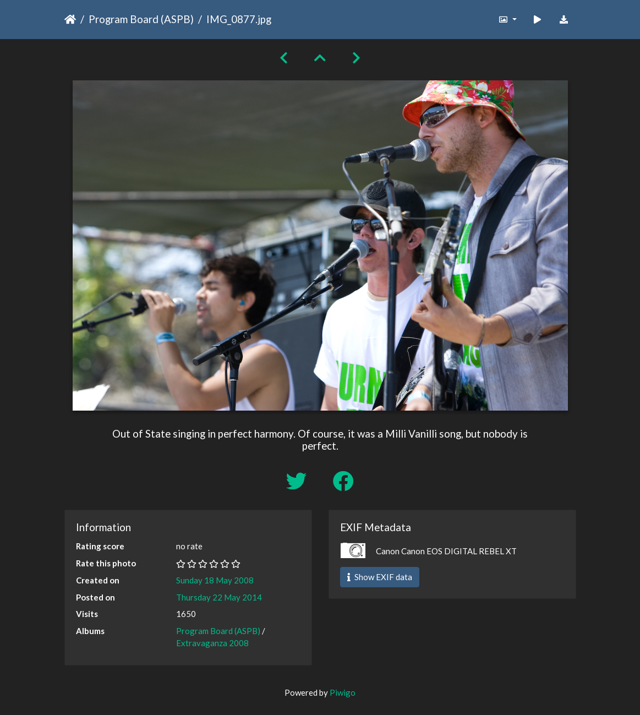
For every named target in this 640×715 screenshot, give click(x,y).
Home (70, 19)
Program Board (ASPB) (141, 19)
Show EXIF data (379, 577)
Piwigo (342, 692)
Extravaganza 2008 (212, 643)
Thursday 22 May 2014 (219, 597)
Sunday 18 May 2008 (215, 580)
